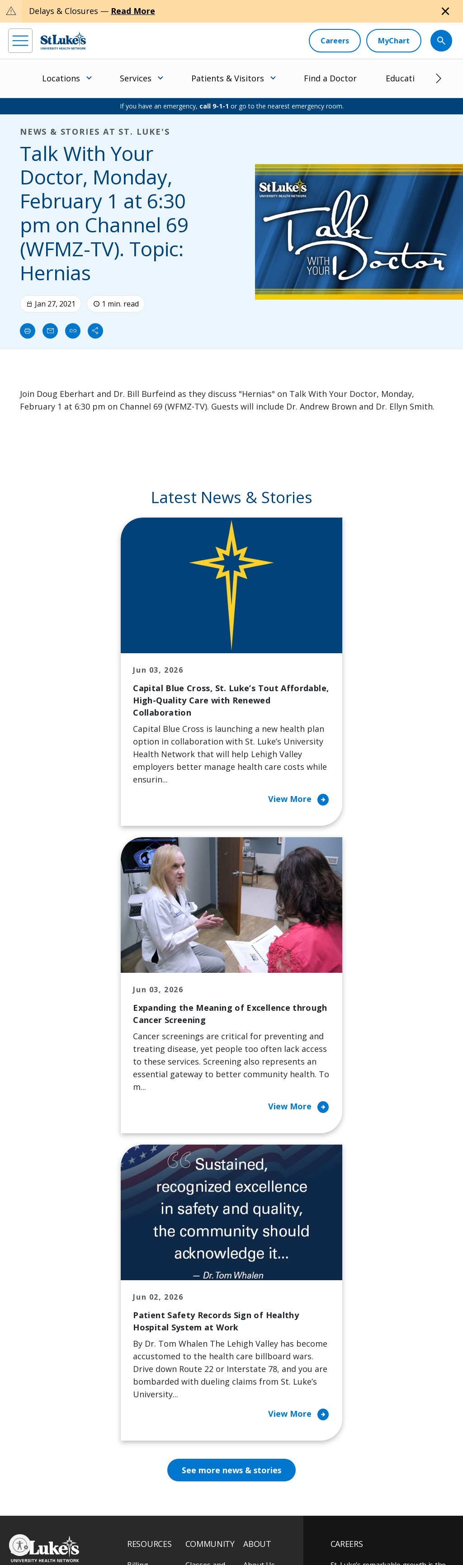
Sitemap (117, 1537)
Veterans (142, 1423)
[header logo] (63, 40)
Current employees (385, 1474)
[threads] (91, 1488)
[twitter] (116, 1487)
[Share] (95, 331)
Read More (133, 10)
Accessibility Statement (84, 1527)
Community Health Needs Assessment (208, 1302)
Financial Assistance (145, 1284)
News (252, 1353)
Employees (261, 1296)
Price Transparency (151, 1397)
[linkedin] (66, 1487)
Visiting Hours (151, 1442)
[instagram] (41, 1487)
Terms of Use (179, 1527)
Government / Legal (74, 1537)
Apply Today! (372, 1437)
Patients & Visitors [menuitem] (227, 78)
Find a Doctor (330, 78)
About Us (259, 1258)
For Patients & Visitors (151, 1315)
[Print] (27, 331)
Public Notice (137, 1527)
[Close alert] (445, 11)
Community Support (204, 1340)
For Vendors (148, 1341)
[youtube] (140, 1486)
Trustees (258, 1391)
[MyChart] (393, 41)
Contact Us (261, 1277)
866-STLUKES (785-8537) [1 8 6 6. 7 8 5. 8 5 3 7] (51, 1278)
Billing (137, 1258)
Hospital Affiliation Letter (154, 1366)
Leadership (262, 1334)
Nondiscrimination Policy (235, 1527)
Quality (255, 1372)
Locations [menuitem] (61, 78)
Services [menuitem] (135, 78)
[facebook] (16, 1487)
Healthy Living (209, 1366)
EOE (15, 1527)
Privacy (38, 1527)
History (255, 1315)
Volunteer (202, 1385)
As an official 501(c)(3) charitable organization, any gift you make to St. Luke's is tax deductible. (126, 1508)
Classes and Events (205, 1265)
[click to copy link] (72, 331)
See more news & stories (231, 1163)
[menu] (20, 41)
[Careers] (335, 41)
